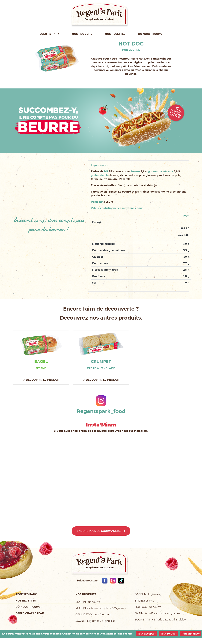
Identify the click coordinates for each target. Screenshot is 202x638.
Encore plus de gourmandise (99, 530)
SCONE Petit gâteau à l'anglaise (95, 620)
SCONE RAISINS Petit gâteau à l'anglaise (160, 619)
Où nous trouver (151, 33)
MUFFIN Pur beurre (87, 601)
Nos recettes (115, 33)
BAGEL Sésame (144, 600)
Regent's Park (48, 33)
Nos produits (82, 33)
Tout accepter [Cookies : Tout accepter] (146, 633)
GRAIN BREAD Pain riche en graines (157, 613)
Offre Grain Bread (29, 613)
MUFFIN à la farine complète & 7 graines (100, 608)
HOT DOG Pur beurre (148, 606)
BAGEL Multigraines (147, 594)
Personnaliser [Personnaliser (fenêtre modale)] (190, 633)
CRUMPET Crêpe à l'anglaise (93, 614)
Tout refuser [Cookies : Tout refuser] (168, 633)
